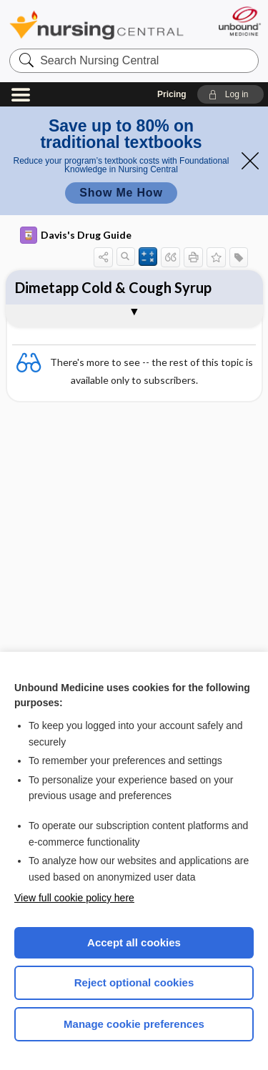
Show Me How (120, 193)
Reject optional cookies (134, 982)
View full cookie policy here (74, 897)
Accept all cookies (134, 942)
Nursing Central (96, 25)
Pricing (172, 94)
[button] (230, 94)
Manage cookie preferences (134, 1024)
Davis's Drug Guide (75, 235)
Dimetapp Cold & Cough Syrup (113, 287)
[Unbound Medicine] (239, 21)
